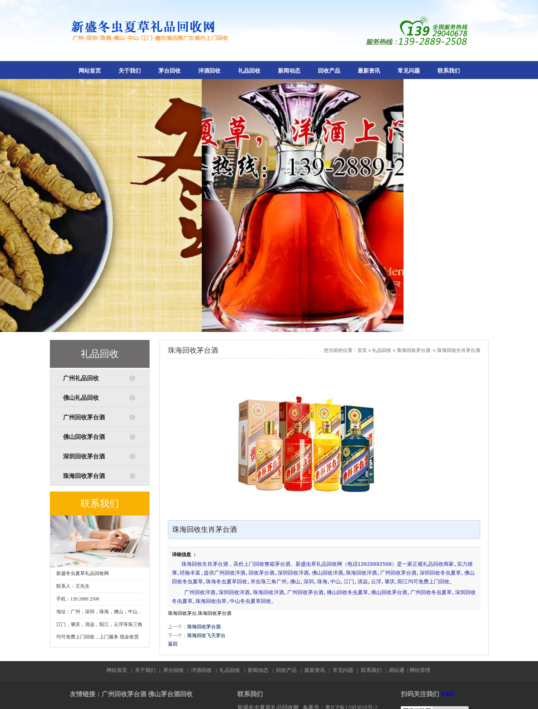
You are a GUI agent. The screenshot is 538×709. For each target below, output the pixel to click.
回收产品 (329, 71)
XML (448, 694)
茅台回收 (169, 71)
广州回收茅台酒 (84, 417)
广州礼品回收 (81, 378)
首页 (362, 350)
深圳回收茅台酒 (84, 456)
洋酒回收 (209, 71)
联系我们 (448, 71)
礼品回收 (249, 71)
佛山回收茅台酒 (84, 437)
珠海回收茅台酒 (84, 476)
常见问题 (409, 71)
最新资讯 (369, 71)
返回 (172, 644)
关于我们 (129, 71)
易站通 (399, 670)
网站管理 (420, 670)
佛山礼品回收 (81, 398)
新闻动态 (289, 71)
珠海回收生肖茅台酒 (458, 350)
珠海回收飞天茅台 (206, 635)
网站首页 (90, 71)
